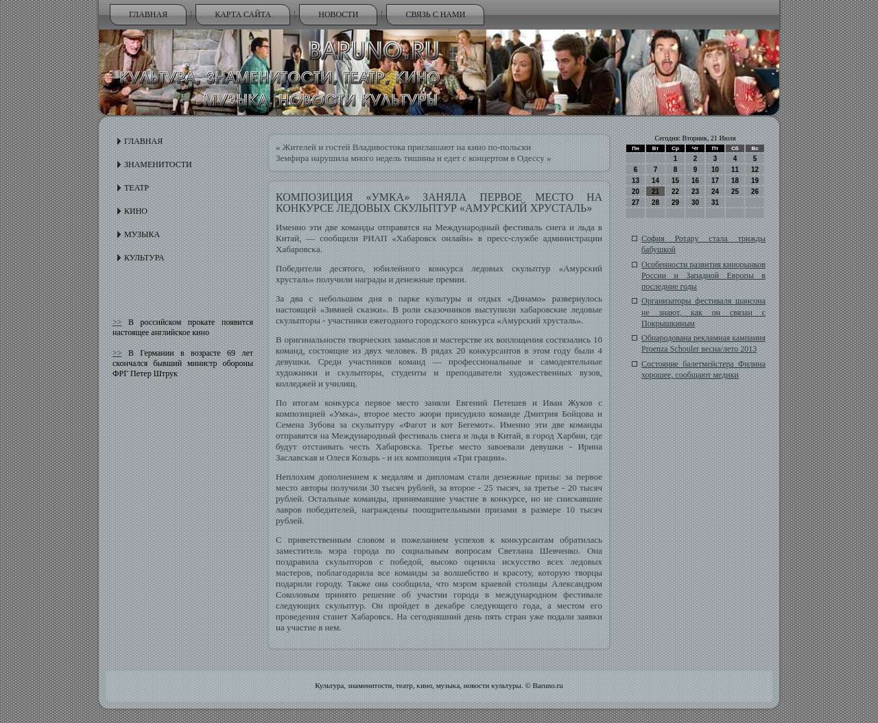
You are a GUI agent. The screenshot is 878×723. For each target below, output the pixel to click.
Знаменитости (158, 164)
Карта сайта (243, 14)
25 (735, 191)
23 (695, 191)
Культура (144, 257)
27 (635, 202)
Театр (136, 188)
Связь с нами (435, 14)
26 (755, 191)
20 (635, 191)
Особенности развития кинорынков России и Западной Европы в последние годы (703, 276)
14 (655, 180)
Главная (148, 14)
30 (695, 202)
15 (675, 180)
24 (715, 191)
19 (755, 180)
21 (655, 191)
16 (695, 180)
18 (735, 180)
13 (635, 180)
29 (675, 202)
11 (735, 169)
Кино (135, 211)
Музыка (142, 234)
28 (655, 202)
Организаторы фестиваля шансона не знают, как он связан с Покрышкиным (703, 312)
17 (715, 180)
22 (675, 191)
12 (755, 169)
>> (117, 322)
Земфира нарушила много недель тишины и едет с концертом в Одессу (410, 158)
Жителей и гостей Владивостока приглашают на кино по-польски (407, 147)
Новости (338, 14)
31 (715, 202)
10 (715, 169)
